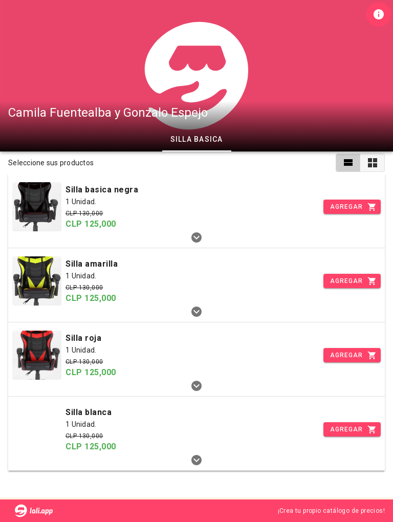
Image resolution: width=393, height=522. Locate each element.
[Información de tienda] (378, 14)
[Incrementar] (352, 207)
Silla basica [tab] (196, 139)
